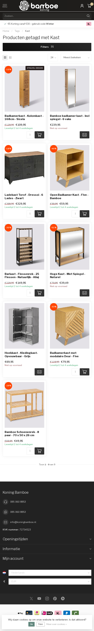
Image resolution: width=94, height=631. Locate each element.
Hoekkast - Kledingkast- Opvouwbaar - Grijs (21, 354)
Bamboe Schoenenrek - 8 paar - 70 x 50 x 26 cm (22, 433)
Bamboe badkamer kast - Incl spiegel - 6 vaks (69, 117)
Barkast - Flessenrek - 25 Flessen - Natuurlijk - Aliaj (22, 275)
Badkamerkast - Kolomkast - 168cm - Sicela (24, 117)
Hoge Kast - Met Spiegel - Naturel (67, 275)
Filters (47, 47)
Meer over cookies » (56, 624)
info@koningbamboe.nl (23, 522)
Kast (27, 31)
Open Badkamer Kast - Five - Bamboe (69, 196)
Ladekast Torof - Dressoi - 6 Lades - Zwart (24, 196)
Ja (31, 624)
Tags (17, 31)
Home (6, 31)
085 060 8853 (18, 501)
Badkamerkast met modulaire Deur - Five (64, 354)
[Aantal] (30, 134)
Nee (40, 624)
